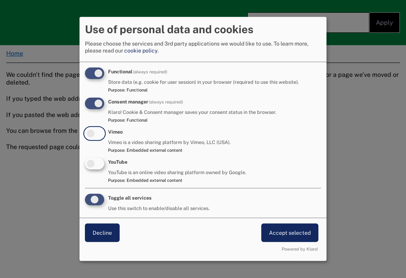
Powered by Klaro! (300, 249)
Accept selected (290, 232)
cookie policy (140, 50)
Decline (102, 232)
